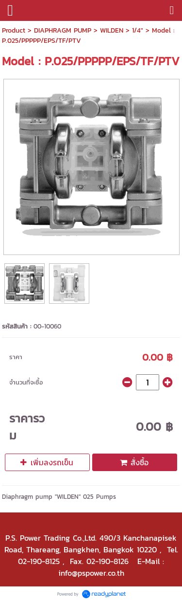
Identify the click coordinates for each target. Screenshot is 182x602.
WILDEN (111, 30)
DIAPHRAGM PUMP (62, 30)
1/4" (137, 30)
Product (13, 30)
